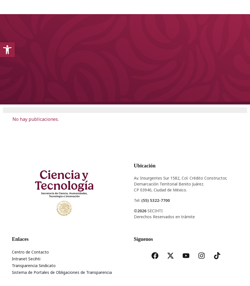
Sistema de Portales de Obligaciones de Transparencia (62, 272)
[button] (7, 49)
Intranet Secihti (26, 258)
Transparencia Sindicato (34, 265)
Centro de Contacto (30, 252)
